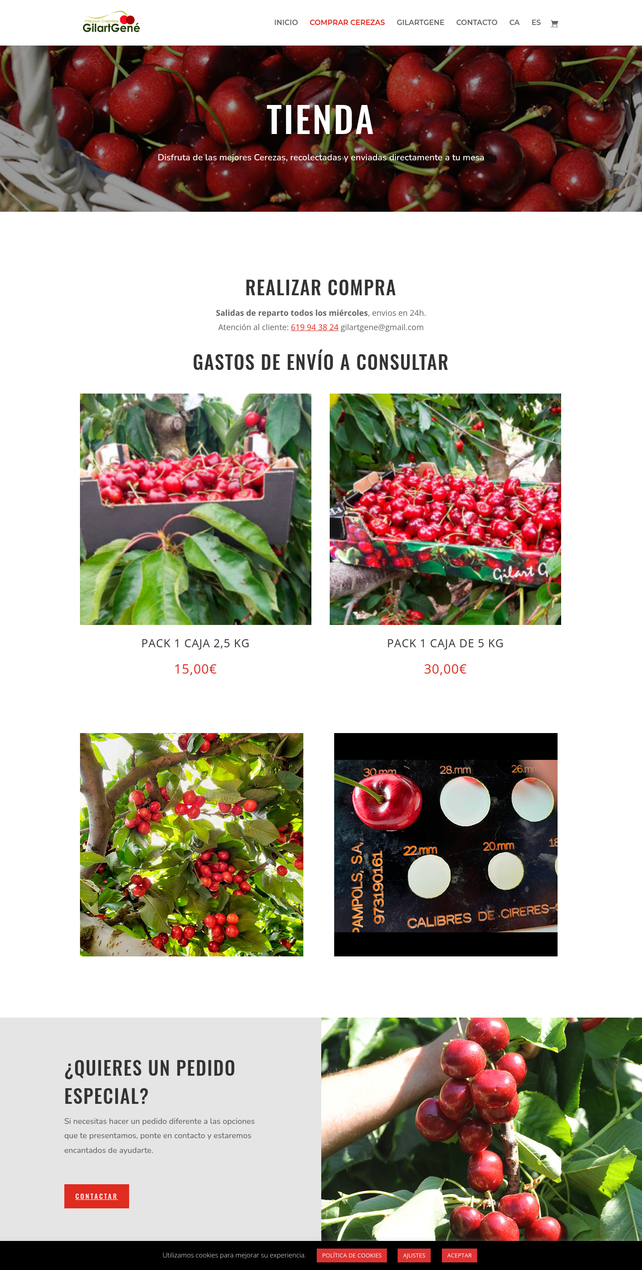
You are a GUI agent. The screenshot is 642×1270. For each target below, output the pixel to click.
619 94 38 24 (315, 327)
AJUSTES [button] (414, 1255)
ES (536, 23)
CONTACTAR (97, 1196)
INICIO (286, 23)
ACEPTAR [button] (459, 1255)
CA (514, 23)
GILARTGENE (421, 23)
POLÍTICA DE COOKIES (352, 1255)
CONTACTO (476, 23)
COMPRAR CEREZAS (347, 23)
